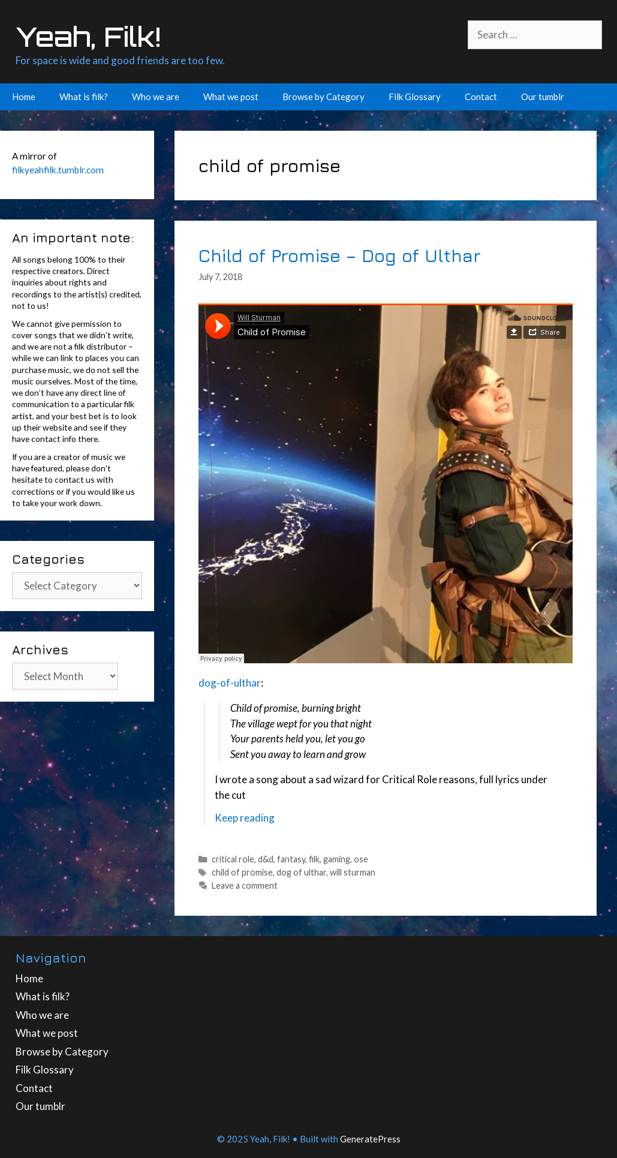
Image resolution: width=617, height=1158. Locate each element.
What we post (230, 96)
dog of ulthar (301, 872)
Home (23, 96)
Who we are (155, 96)
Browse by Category (323, 96)
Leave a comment (245, 885)
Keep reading (245, 817)
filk (314, 859)
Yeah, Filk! (88, 36)
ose (361, 859)
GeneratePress (370, 1138)
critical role (233, 859)
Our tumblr (542, 96)
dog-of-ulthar (229, 682)
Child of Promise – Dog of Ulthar (339, 255)
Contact (481, 96)
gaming (336, 859)
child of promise (242, 872)
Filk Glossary (415, 96)
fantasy (291, 859)
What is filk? (83, 96)
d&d (265, 859)
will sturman (352, 872)
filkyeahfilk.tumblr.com (58, 169)
